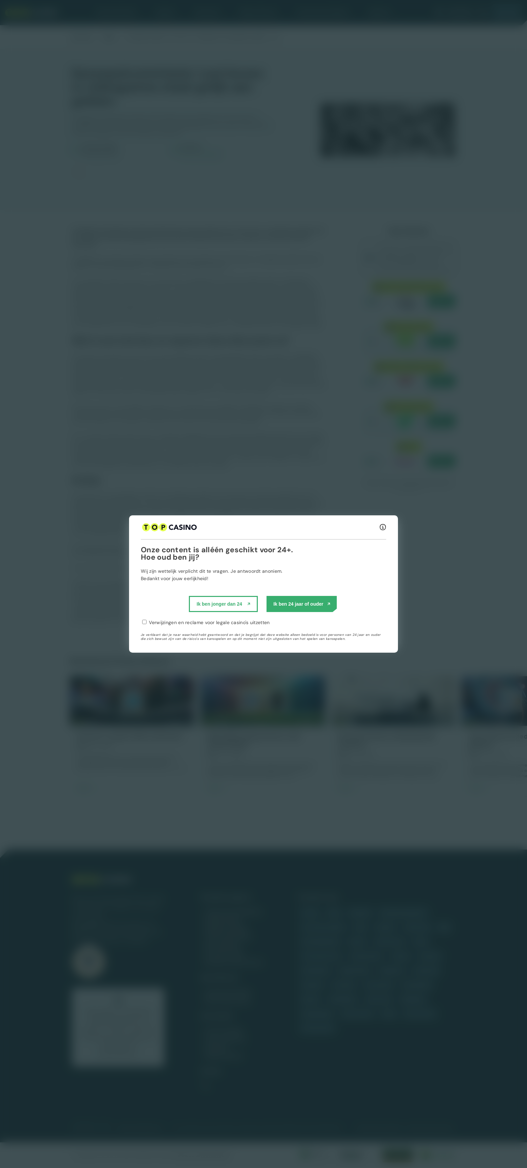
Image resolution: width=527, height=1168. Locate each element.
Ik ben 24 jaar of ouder (298, 604)
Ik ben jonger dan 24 (219, 604)
